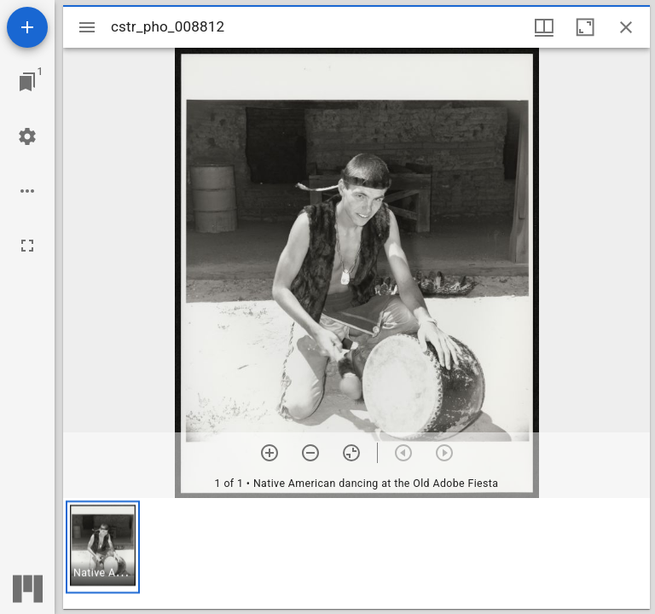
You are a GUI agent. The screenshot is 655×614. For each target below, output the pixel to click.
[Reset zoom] (351, 452)
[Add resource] (27, 27)
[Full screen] (27, 245)
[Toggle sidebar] (87, 27)
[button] (103, 547)
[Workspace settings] (27, 136)
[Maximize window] (585, 27)
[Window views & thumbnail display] (544, 27)
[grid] (356, 553)
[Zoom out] (310, 452)
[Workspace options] (27, 191)
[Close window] (626, 27)
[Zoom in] (269, 452)
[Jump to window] (27, 81)
